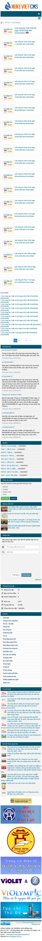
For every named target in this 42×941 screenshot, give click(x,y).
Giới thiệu (6, 618)
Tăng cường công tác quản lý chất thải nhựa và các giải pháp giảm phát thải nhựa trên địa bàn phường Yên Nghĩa (20, 694)
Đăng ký (38, 579)
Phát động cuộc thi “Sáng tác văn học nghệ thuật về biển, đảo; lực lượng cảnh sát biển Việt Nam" (23, 761)
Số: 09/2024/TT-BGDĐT (9, 350)
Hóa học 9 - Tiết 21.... (8, 455)
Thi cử (5, 636)
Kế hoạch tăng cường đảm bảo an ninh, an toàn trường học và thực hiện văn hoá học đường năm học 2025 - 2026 (23, 749)
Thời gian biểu (7, 658)
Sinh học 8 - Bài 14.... (8, 459)
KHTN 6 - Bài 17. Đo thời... (10, 472)
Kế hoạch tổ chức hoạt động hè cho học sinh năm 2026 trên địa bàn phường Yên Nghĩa (22, 731)
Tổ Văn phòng (7, 670)
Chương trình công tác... (10, 648)
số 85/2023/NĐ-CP (8, 413)
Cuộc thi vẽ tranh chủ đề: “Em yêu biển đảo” (23, 513)
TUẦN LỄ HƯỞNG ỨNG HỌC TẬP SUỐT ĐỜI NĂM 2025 (24, 754)
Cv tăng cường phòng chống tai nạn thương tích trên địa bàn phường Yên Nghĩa (24, 736)
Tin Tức (7, 22)
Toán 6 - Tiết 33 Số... (8, 462)
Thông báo (6, 626)
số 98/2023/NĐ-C (8, 362)
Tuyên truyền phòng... (10, 676)
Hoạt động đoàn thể (9, 639)
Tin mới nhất (7, 689)
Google (4, 489)
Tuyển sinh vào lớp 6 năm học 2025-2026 (21, 783)
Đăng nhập (26, 575)
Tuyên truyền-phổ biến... (10, 673)
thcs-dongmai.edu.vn (14, 936)
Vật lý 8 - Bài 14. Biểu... (9, 468)
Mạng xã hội (6, 492)
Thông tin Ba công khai (10, 621)
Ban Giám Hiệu (8, 661)
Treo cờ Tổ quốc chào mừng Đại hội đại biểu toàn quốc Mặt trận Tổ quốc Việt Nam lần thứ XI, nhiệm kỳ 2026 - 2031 (23, 719)
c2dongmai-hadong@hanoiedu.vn (18, 934)
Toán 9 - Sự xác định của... (10, 465)
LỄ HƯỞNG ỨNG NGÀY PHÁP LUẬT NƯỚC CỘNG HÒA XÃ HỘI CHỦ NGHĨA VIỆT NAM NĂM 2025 (24, 509)
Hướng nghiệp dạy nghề (10, 679)
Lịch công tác (16, 22)
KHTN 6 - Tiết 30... (7, 452)
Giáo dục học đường (9, 654)
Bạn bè (4, 487)
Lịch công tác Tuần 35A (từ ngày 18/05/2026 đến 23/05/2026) (25, 30)
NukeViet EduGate (28, 922)
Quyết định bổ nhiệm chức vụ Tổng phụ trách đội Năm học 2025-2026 (23, 793)
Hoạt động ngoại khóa (10, 642)
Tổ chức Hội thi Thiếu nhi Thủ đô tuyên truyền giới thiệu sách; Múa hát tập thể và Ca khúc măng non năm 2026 (20, 706)
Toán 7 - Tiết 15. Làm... (8, 449)
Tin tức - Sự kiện (8, 624)
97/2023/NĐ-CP (7, 376)
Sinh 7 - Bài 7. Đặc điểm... (9, 475)
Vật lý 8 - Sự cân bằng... (9, 446)
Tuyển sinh (6, 682)
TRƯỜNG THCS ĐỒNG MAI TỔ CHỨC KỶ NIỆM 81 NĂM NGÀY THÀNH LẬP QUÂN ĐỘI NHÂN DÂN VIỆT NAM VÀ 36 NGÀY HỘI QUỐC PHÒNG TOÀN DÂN (21, 769)
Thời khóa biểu (7, 633)
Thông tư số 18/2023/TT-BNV (11, 395)
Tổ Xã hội (6, 667)
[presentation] (10, 563)
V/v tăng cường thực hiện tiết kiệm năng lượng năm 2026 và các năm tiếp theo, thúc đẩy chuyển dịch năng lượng (24, 712)
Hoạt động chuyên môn (10, 645)
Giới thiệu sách (8, 651)
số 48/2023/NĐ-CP (8, 427)
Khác (3, 495)
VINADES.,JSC (35, 924)
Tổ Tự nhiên (7, 664)
